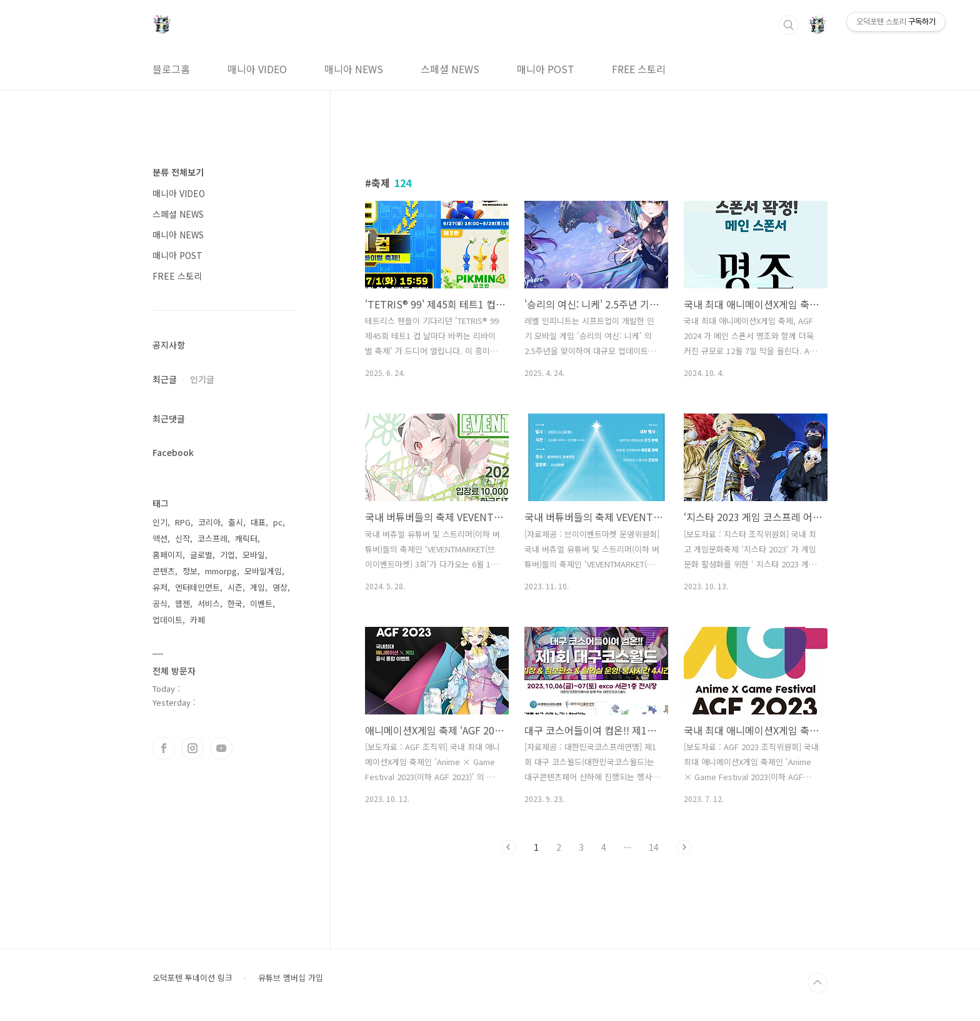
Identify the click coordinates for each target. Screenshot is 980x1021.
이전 (508, 847)
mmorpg (221, 571)
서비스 (209, 603)
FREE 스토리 (639, 68)
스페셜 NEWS (450, 68)
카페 (197, 620)
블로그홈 (171, 68)
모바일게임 (263, 571)
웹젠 (182, 603)
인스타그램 (192, 748)
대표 (258, 522)
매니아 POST (545, 68)
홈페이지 (167, 555)
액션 (160, 538)
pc (277, 522)
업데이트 (167, 620)
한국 (235, 603)
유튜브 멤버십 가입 (290, 978)
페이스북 (163, 748)
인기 (160, 522)
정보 (190, 571)
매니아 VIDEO (257, 68)
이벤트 (261, 603)
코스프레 (213, 538)
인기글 (202, 379)
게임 (257, 587)
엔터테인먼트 (197, 587)
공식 (160, 603)
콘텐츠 (163, 571)
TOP (818, 983)
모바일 (253, 555)
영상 (280, 587)
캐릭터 (246, 538)
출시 (235, 522)
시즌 (235, 587)
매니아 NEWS (353, 68)
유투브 (221, 748)
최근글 (164, 379)
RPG (183, 522)
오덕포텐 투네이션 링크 (192, 978)
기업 (227, 555)
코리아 (209, 522)
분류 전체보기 (178, 172)
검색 (788, 25)
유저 (160, 587)
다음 (683, 847)
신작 (182, 538)
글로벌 (201, 555)
